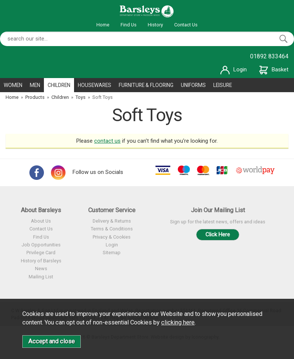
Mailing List (41, 276)
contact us (107, 141)
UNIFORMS (193, 85)
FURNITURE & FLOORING (146, 85)
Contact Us (186, 25)
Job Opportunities (41, 245)
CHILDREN (59, 85)
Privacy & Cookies (112, 237)
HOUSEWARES (94, 85)
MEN (35, 85)
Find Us (129, 25)
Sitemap (112, 252)
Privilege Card (40, 252)
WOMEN (13, 85)
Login (233, 69)
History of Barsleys (41, 260)
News (41, 268)
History (155, 25)
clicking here (178, 322)
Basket (273, 69)
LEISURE (222, 85)
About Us (41, 221)
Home (102, 25)
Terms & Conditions (112, 229)
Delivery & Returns (112, 221)
